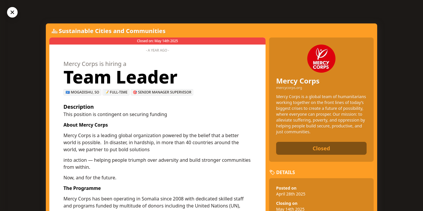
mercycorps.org (289, 88)
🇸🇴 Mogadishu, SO (82, 92)
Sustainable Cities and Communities (112, 31)
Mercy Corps (298, 81)
